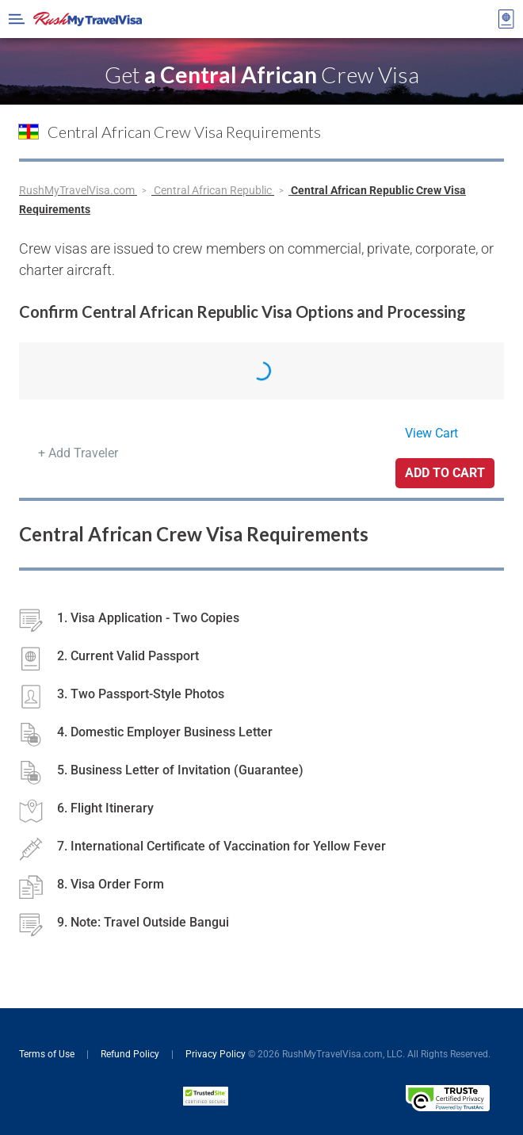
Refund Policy (131, 1054)
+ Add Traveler (78, 452)
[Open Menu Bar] (16, 19)
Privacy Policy (215, 1054)
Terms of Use (48, 1054)
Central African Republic (214, 190)
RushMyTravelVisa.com (78, 190)
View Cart (431, 433)
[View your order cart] (506, 19)
